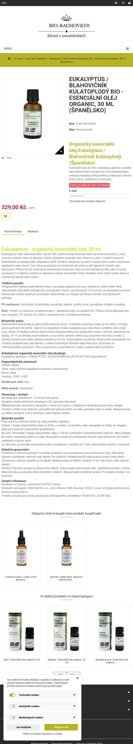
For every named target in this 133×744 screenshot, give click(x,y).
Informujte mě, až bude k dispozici (87, 201)
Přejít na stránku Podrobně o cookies (42, 733)
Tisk (8, 157)
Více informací (13, 231)
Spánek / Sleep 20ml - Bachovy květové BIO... (66, 578)
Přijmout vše (61, 727)
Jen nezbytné (23, 727)
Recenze (33, 231)
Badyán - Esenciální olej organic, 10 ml (66, 661)
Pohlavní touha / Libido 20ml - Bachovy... (21, 578)
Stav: (72, 129)
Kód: (72, 123)
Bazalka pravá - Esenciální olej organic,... (112, 661)
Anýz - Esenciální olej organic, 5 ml (21, 659)
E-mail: (73, 190)
